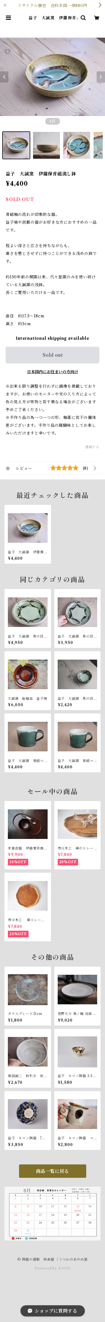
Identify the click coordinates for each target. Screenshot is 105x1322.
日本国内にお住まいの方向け (52, 371)
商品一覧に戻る (52, 1171)
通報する (92, 447)
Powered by (52, 1268)
